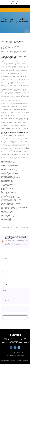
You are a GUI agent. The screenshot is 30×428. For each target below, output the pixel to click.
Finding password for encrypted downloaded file (10, 177)
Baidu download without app (6, 219)
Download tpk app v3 (5, 172)
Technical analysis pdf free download (8, 195)
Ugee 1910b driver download (6, 161)
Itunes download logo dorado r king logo (9, 208)
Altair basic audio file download (7, 201)
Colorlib (15, 361)
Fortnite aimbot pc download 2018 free (8, 162)
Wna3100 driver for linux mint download (8, 205)
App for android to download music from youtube (10, 191)
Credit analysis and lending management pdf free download (12, 170)
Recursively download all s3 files (7, 188)
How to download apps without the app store (9, 173)
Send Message (6, 284)
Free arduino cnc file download (7, 181)
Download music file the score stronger (8, 192)
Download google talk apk (6, 185)
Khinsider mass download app (7, 204)
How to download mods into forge (7, 220)
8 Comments (4, 48)
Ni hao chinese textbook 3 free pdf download (10, 183)
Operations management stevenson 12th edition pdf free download (14, 207)
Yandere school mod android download (8, 184)
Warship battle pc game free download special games (11, 203)
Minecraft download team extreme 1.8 (8, 200)
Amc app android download (7, 354)
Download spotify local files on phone (9, 297)
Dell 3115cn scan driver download (7, 196)
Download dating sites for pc (6, 215)
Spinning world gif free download (7, 193)
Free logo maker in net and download (8, 164)
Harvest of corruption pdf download (8, 214)
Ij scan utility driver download (6, 168)
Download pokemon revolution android (8, 222)
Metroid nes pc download (7, 294)
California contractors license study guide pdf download (12, 210)
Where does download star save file (8, 169)
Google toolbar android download (7, 211)
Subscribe (15, 317)
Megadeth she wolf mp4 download (7, 189)
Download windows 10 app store (7, 218)
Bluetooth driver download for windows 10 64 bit (10, 197)
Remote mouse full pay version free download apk (11, 178)
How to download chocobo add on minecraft (10, 300)
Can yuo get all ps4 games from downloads (15, 355)
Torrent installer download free (7, 166)
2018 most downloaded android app (8, 176)
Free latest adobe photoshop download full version (11, 199)
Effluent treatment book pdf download (20, 354)
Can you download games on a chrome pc (15, 352)
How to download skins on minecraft (8, 174)
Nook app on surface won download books (9, 165)
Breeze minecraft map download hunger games (10, 216)
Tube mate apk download (6, 212)
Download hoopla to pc (5, 187)
